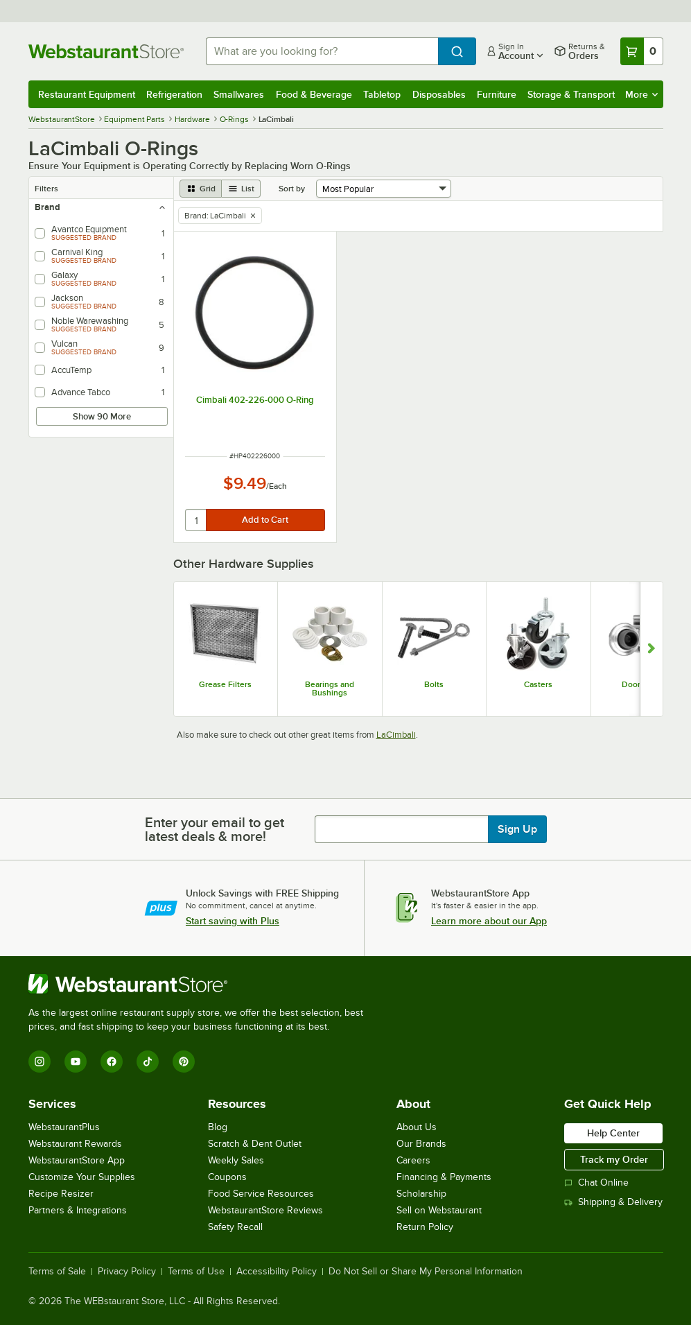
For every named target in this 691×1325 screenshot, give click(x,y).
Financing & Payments (443, 1177)
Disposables (439, 94)
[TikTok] (148, 1061)
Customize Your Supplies (81, 1177)
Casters (538, 684)
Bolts (434, 684)
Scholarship (421, 1193)
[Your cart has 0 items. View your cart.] (641, 51)
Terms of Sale (57, 1271)
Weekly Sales (236, 1160)
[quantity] (196, 520)
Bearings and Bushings (329, 688)
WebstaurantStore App (76, 1160)
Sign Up (517, 829)
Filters (46, 188)
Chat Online (596, 1182)
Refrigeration (174, 94)
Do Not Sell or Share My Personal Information (426, 1271)
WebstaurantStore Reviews (265, 1210)
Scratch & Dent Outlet (254, 1143)
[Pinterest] (184, 1061)
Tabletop (382, 94)
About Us (416, 1127)
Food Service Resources (261, 1193)
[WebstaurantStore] (201, 984)
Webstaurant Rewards (75, 1143)
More (641, 94)
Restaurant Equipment (86, 94)
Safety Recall (235, 1227)
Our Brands (421, 1143)
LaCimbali (396, 734)
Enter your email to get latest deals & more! (214, 829)
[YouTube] (75, 1061)
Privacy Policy (127, 1271)
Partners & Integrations (77, 1210)
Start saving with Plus (232, 920)
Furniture (496, 94)
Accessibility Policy (276, 1271)
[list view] (241, 189)
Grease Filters (225, 684)
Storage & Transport (571, 94)
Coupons (227, 1177)
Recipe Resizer (61, 1193)
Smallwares (238, 94)
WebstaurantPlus (64, 1127)
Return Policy (424, 1227)
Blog (217, 1127)
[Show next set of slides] (651, 649)
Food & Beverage (314, 94)
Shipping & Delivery (613, 1202)
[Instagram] (39, 1061)
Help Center (613, 1132)
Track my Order (614, 1159)
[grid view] (201, 189)
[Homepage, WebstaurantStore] (106, 51)
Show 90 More (102, 416)
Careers (413, 1160)
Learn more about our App (489, 920)
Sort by (292, 188)
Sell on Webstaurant (439, 1210)
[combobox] (322, 51)
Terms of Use (196, 1271)
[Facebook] (111, 1061)
